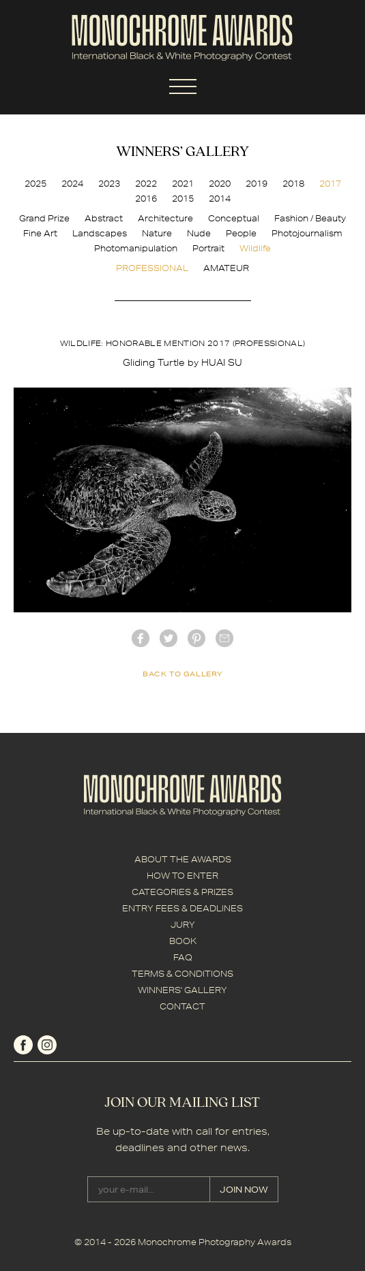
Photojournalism (307, 233)
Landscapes (99, 233)
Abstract (104, 218)
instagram (47, 1044)
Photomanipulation (135, 248)
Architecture (165, 218)
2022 (146, 183)
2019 (256, 183)
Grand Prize (44, 218)
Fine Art (40, 233)
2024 (72, 183)
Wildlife (255, 248)
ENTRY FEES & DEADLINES (182, 908)
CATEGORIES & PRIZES (182, 892)
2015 (183, 198)
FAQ (182, 957)
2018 (293, 183)
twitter (168, 638)
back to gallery (182, 673)
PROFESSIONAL (152, 268)
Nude (199, 233)
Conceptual (233, 218)
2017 (330, 183)
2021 (183, 183)
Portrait (208, 248)
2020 (220, 183)
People (241, 233)
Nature (157, 233)
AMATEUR (226, 268)
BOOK (182, 941)
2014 (220, 198)
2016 (146, 198)
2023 (109, 183)
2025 (35, 183)
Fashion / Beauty (310, 218)
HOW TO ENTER (182, 875)
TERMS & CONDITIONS (182, 973)
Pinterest (196, 638)
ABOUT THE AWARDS (182, 859)
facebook (140, 638)
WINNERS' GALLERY (182, 990)
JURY (183, 924)
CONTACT (182, 1006)
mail (224, 638)
